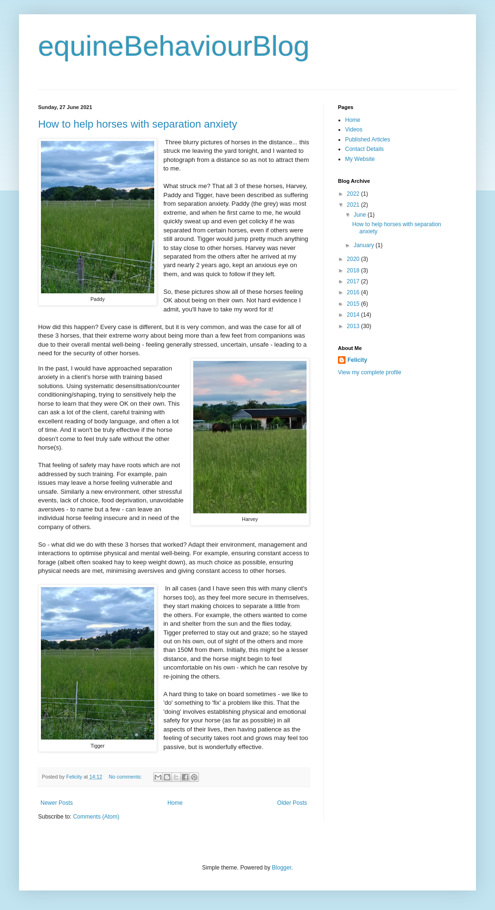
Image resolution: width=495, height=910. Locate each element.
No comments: (126, 777)
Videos (353, 129)
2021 (354, 204)
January (365, 245)
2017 (354, 281)
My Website (360, 159)
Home (175, 803)
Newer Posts (56, 803)
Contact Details (364, 149)
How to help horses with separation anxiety (137, 124)
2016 (354, 292)
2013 (354, 326)
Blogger (281, 867)
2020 (354, 259)
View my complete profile (369, 372)
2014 (354, 314)
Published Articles (367, 139)
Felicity (357, 360)
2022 (354, 193)
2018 (354, 270)
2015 (354, 303)
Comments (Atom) (96, 816)
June (360, 214)
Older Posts (292, 803)
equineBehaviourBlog (173, 46)
